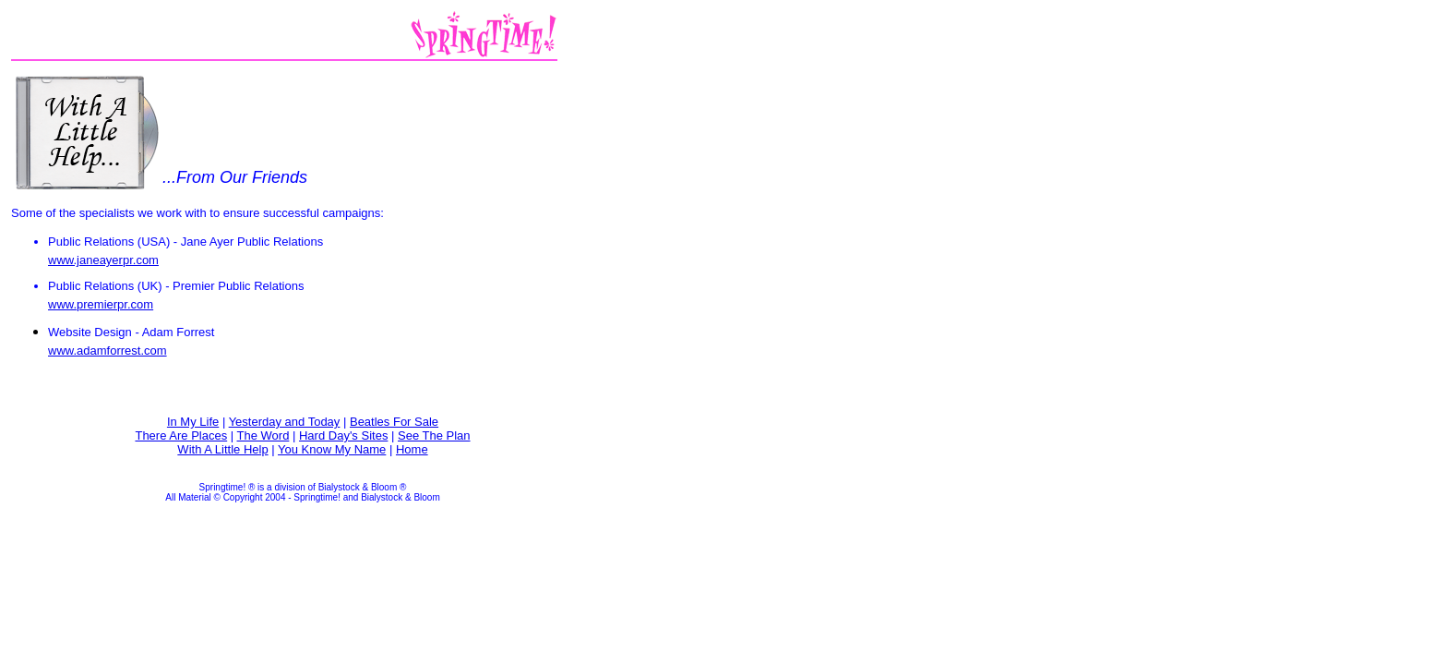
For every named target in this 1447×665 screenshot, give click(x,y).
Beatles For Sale (394, 422)
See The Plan (434, 435)
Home (412, 449)
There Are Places (181, 435)
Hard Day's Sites (343, 435)
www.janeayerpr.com (103, 260)
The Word (263, 435)
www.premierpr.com (100, 304)
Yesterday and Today (285, 422)
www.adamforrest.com (107, 350)
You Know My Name (332, 449)
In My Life (193, 422)
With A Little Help (222, 449)
